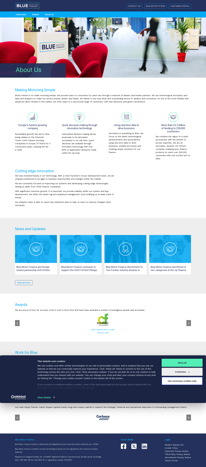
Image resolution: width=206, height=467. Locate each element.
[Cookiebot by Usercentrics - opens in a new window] (18, 461)
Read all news (23, 282)
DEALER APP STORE (155, 6)
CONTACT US (134, 6)
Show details (44, 461)
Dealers (35, 14)
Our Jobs (21, 380)
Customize (182, 436)
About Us (49, 14)
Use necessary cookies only (182, 445)
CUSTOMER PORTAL (180, 6)
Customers (21, 14)
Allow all (182, 426)
